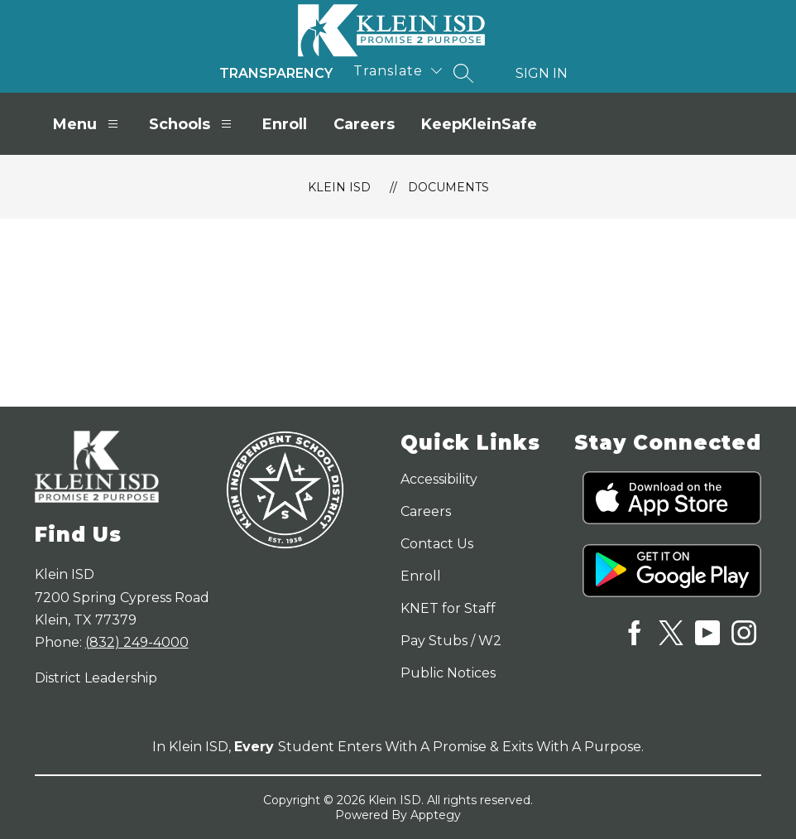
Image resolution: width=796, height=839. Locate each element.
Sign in (541, 73)
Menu (87, 123)
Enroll (284, 124)
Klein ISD (339, 187)
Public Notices (448, 673)
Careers (364, 124)
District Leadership (96, 678)
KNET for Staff (448, 608)
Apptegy (435, 815)
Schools (192, 123)
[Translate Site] (397, 70)
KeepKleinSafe (479, 124)
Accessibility (438, 479)
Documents (448, 187)
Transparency (276, 73)
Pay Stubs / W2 (450, 641)
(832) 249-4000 (137, 642)
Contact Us (436, 544)
